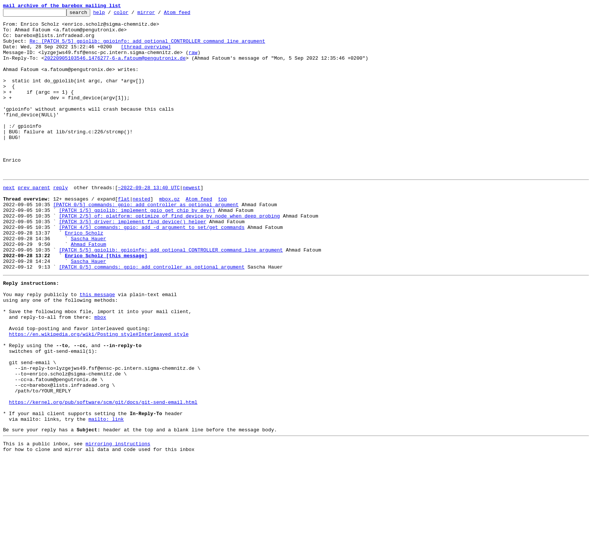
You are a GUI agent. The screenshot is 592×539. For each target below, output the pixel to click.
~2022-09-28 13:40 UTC (149, 221)
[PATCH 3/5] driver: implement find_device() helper (132, 262)
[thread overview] (146, 54)
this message (97, 347)
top (222, 235)
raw (192, 61)
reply (60, 221)
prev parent (34, 221)
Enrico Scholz (84, 275)
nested (141, 235)
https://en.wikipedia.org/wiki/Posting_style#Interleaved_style (99, 395)
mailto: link (106, 497)
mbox (100, 374)
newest (191, 221)
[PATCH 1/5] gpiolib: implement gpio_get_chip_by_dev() (137, 248)
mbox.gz (169, 235)
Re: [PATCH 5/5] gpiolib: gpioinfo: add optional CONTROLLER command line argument (147, 47)
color (132, 14)
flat (124, 235)
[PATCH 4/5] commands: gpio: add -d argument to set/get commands (151, 269)
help (111, 14)
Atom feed (189, 14)
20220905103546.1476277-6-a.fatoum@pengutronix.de (114, 68)
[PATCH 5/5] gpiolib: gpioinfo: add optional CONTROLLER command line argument (171, 296)
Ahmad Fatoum (88, 289)
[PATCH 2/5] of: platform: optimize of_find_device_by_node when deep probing (169, 255)
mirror (158, 14)
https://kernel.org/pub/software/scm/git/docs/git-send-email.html (103, 476)
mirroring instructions (117, 523)
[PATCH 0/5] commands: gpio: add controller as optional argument (146, 241)
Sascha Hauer (88, 282)
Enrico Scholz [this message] (106, 303)
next (9, 221)
